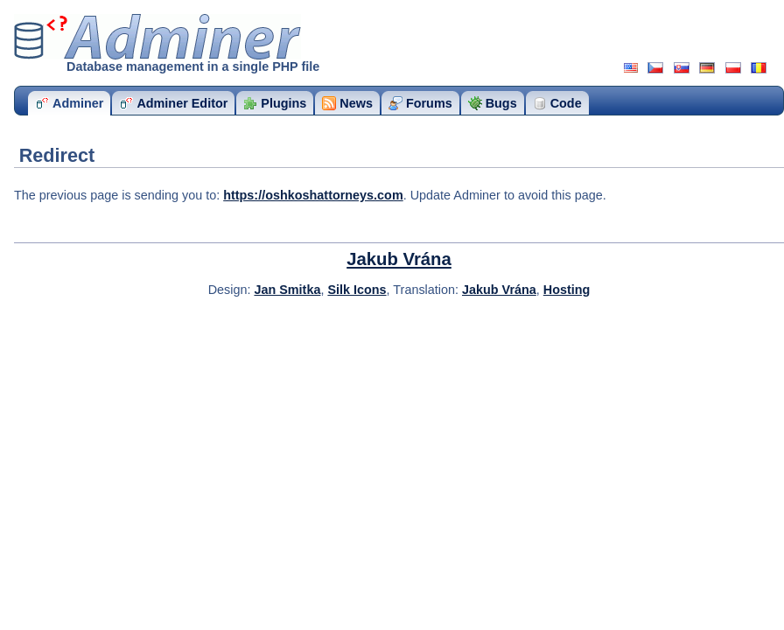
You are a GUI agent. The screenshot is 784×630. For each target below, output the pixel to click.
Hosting (567, 290)
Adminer (157, 37)
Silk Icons (356, 290)
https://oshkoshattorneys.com (313, 195)
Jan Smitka (287, 290)
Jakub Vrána (399, 259)
